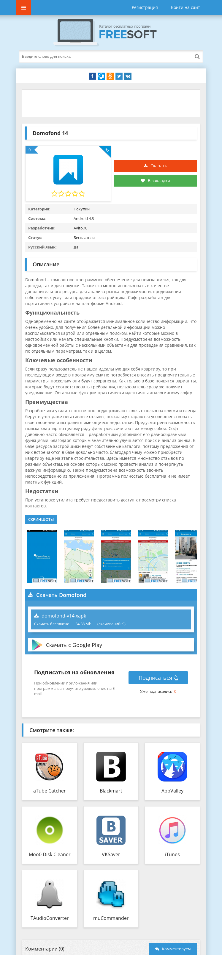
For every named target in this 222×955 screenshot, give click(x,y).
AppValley (172, 790)
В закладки (155, 180)
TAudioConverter (50, 918)
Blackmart (111, 790)
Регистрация (145, 7)
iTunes (172, 854)
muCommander (111, 918)
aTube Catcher (49, 790)
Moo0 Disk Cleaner (50, 854)
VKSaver (111, 854)
